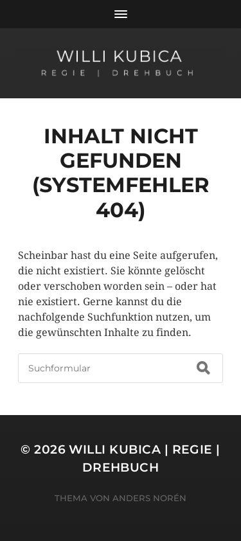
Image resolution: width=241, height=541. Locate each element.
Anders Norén (149, 498)
